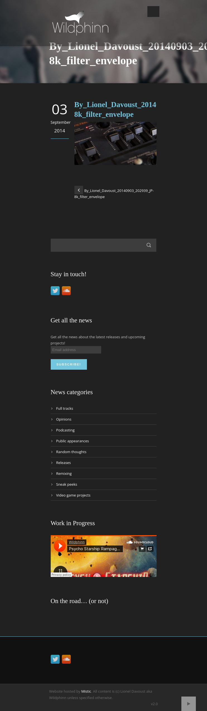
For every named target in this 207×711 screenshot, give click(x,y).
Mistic (86, 691)
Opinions (64, 419)
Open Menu (153, 11)
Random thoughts (71, 451)
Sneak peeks (66, 484)
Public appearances (72, 440)
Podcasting (65, 430)
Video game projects (73, 495)
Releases (63, 462)
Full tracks (64, 408)
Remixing (64, 473)
